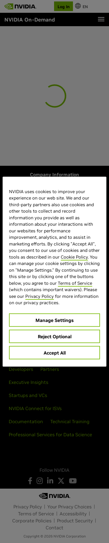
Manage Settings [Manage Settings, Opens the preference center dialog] (54, 320)
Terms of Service (75, 283)
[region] (54, 271)
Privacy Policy (39, 296)
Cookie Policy (74, 256)
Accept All (55, 352)
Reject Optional (55, 336)
